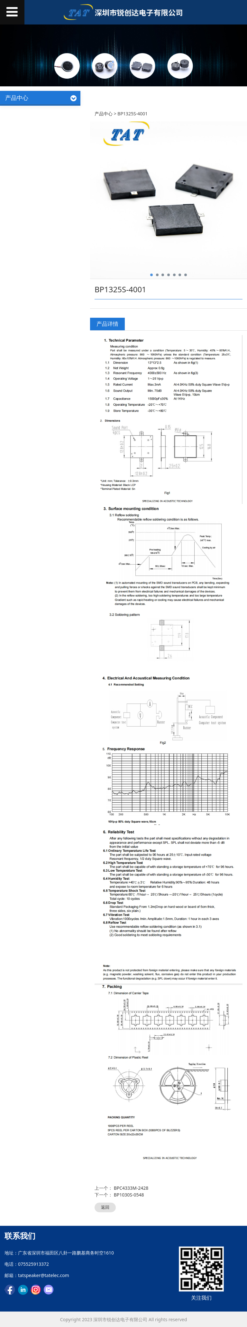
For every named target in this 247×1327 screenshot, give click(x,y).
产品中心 (104, 114)
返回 (105, 1207)
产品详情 (107, 323)
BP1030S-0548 (129, 1195)
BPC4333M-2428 (131, 1188)
